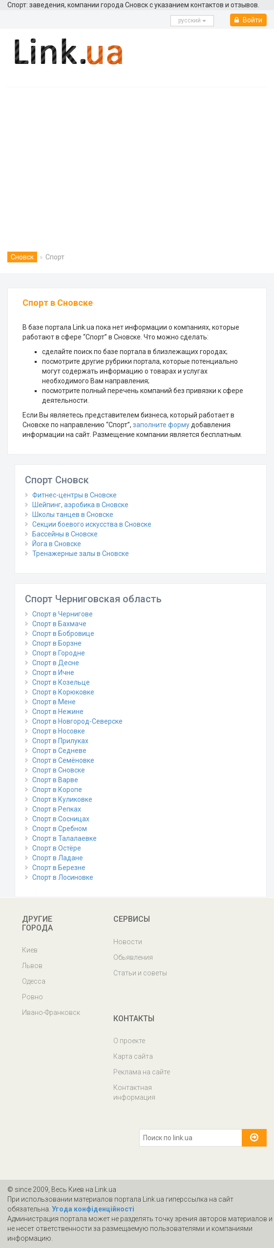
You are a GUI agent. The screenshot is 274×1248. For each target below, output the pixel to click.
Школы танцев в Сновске (72, 514)
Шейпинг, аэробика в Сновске (80, 505)
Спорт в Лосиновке (62, 877)
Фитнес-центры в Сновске (74, 495)
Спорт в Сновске (58, 770)
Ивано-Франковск (51, 1012)
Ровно (32, 997)
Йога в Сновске (56, 544)
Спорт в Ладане (57, 858)
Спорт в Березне (58, 868)
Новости (127, 942)
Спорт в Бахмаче (59, 624)
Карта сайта (133, 1056)
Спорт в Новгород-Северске (77, 721)
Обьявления (133, 957)
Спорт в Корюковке (63, 692)
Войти (248, 20)
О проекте (129, 1041)
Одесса (33, 981)
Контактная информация (134, 1092)
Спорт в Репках (56, 809)
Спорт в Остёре (56, 848)
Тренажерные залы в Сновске (80, 553)
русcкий (192, 20)
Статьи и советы (140, 973)
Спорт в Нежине (58, 711)
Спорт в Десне (55, 663)
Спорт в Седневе (59, 750)
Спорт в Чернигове (62, 614)
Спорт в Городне (58, 653)
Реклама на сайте (141, 1072)
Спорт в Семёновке (63, 760)
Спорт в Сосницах (60, 819)
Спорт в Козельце (61, 682)
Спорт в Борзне (57, 643)
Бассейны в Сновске (65, 534)
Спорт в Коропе (57, 789)
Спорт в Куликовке (62, 799)
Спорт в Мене (54, 702)
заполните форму (161, 425)
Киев (30, 950)
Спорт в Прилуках (60, 741)
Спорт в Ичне (53, 672)
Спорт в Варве (55, 780)
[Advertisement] (137, 160)
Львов (32, 966)
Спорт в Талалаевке (64, 838)
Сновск (22, 257)
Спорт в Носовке (58, 731)
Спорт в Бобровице (63, 633)
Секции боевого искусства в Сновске (91, 524)
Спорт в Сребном (59, 828)
